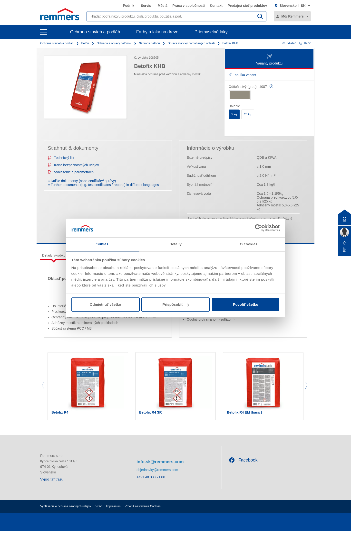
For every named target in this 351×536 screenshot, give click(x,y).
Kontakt (216, 6)
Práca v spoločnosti (189, 6)
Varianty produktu (269, 59)
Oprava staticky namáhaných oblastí (190, 43)
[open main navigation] (43, 32)
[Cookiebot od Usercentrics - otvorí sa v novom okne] (258, 227)
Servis (146, 6)
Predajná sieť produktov (247, 6)
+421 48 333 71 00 (150, 482)
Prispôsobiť (175, 304)
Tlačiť (305, 43)
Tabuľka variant (242, 75)
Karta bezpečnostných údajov (73, 165)
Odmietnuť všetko (105, 304)
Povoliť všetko (245, 304)
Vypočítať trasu (51, 484)
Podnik (128, 6)
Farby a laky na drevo (157, 31)
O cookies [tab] (249, 244)
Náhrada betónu (149, 43)
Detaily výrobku (54, 255)
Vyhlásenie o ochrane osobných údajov (65, 511)
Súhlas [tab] (102, 244)
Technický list (61, 158)
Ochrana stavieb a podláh (95, 31)
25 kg (247, 114)
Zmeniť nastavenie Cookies (143, 511)
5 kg (234, 114)
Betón (85, 43)
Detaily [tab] (175, 244)
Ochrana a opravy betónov (114, 43)
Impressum (113, 511)
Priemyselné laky (211, 31)
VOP (99, 511)
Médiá (162, 6)
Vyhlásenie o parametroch (71, 172)
